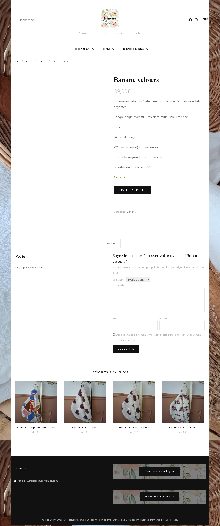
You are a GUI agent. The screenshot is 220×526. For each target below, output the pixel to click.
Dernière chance (134, 49)
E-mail (164, 319)
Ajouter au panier (132, 191)
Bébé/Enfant (83, 49)
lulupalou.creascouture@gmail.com (38, 481)
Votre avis (119, 286)
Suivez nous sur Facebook (159, 497)
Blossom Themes (139, 520)
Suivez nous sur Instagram (160, 472)
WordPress (170, 520)
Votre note (119, 280)
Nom (116, 319)
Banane (131, 212)
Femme (107, 49)
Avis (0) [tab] (111, 244)
